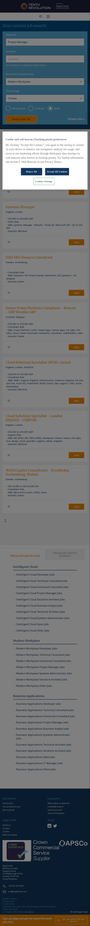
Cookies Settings (43, 181)
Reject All (31, 171)
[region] (45, 160)
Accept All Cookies (57, 171)
